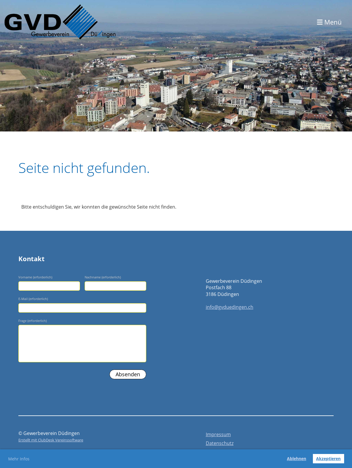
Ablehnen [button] (296, 458)
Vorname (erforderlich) (35, 277)
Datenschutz (219, 443)
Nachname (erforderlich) (103, 277)
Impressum (218, 434)
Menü (329, 22)
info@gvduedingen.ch (229, 307)
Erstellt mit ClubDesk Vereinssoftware (50, 440)
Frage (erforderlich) (32, 320)
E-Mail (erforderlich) (33, 299)
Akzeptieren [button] (328, 458)
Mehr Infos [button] (18, 459)
